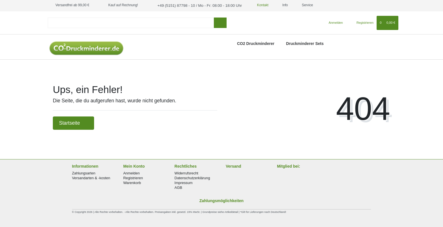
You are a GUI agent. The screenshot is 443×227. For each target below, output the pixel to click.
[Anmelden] (333, 22)
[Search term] (131, 22)
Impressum (184, 182)
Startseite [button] (73, 122)
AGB (178, 187)
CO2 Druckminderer (255, 43)
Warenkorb (132, 182)
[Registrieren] (362, 22)
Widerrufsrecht (186, 172)
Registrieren (133, 177)
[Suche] (220, 22)
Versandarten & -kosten (91, 177)
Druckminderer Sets (304, 43)
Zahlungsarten (83, 172)
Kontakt (253, 5)
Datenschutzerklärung (192, 177)
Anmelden (131, 172)
